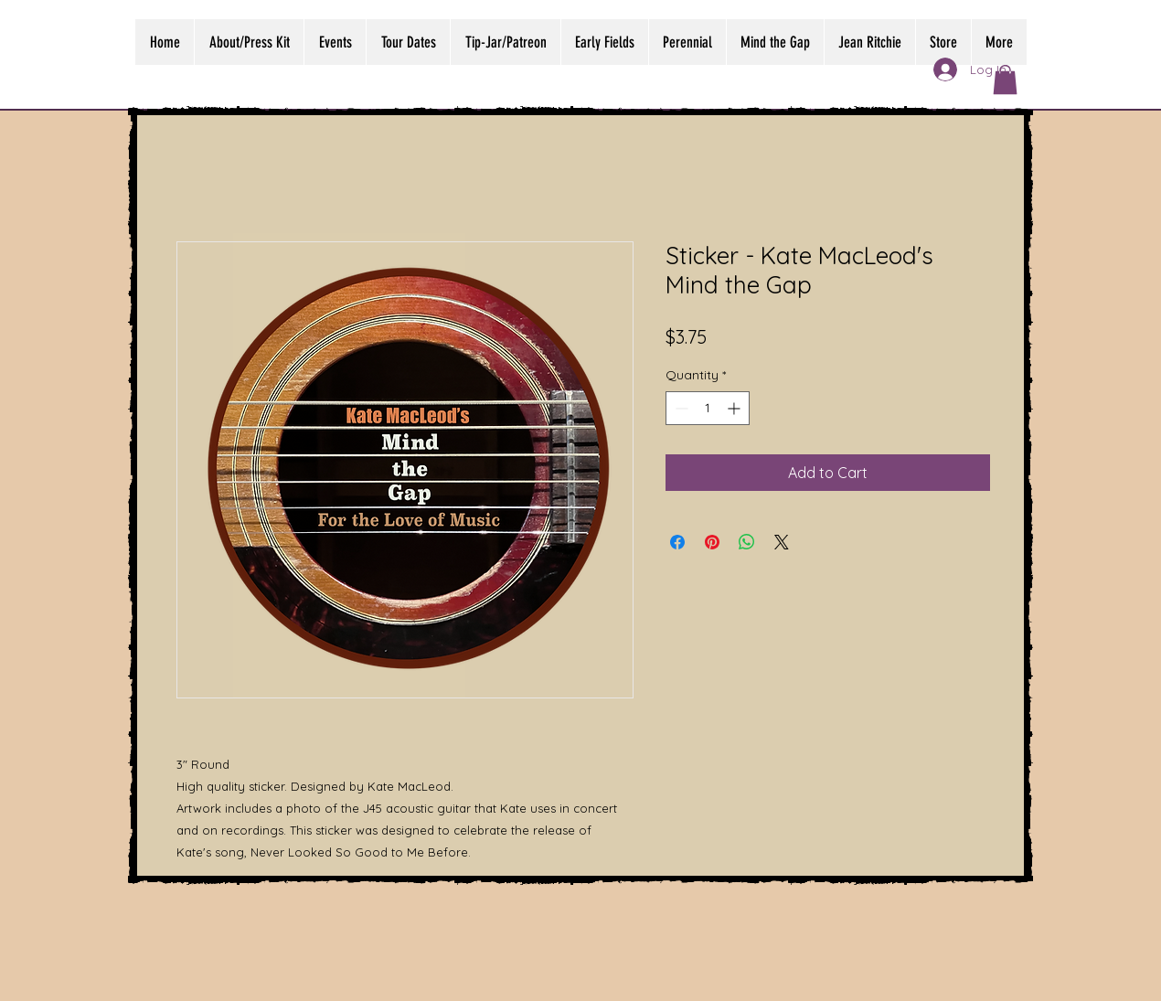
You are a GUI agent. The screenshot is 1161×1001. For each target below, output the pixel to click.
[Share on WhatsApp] (747, 542)
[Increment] (735, 408)
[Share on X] (782, 542)
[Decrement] (679, 408)
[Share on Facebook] (677, 542)
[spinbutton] (707, 408)
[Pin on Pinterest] (712, 542)
